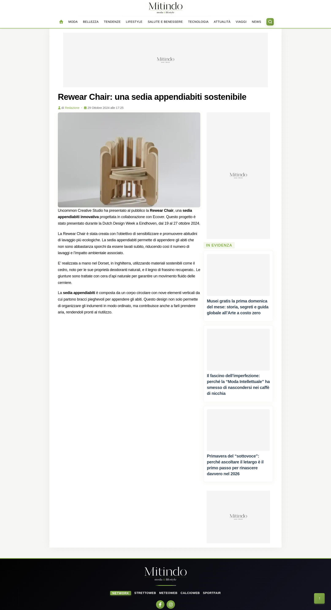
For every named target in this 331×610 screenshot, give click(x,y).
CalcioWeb (190, 593)
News (256, 21)
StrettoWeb (145, 593)
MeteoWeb (168, 593)
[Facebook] (160, 604)
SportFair (212, 593)
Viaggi (241, 21)
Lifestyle (134, 21)
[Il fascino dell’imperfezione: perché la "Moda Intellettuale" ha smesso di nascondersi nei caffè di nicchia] (238, 349)
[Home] (165, 8)
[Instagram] (171, 604)
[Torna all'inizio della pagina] (319, 598)
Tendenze (112, 21)
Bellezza (91, 21)
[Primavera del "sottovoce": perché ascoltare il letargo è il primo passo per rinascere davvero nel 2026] (238, 430)
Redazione (72, 107)
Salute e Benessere (165, 21)
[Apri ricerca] (270, 22)
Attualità (222, 21)
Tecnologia (198, 21)
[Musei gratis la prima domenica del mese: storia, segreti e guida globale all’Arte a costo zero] (238, 275)
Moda (73, 21)
